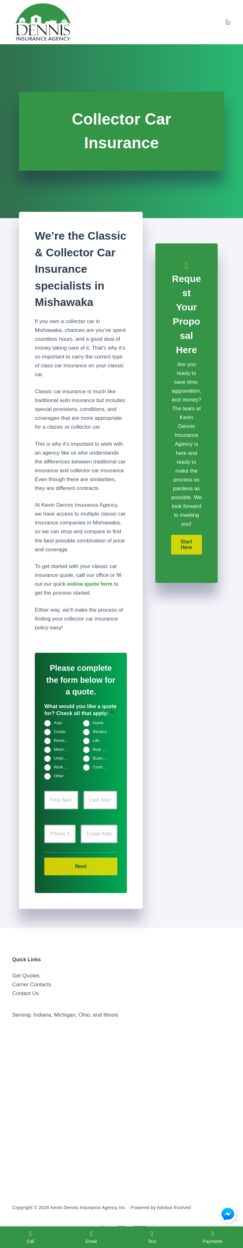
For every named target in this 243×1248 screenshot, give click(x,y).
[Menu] (228, 22)
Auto (58, 723)
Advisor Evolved (174, 1207)
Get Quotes (26, 976)
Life (96, 741)
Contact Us (25, 993)
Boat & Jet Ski (103, 750)
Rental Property (64, 741)
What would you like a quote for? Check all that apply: (80, 709)
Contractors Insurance (103, 767)
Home (98, 723)
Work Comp (64, 767)
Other (59, 776)
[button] (186, 544)
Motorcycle (63, 750)
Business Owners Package (103, 758)
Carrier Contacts (31, 985)
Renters (100, 732)
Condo (59, 732)
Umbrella (62, 758)
